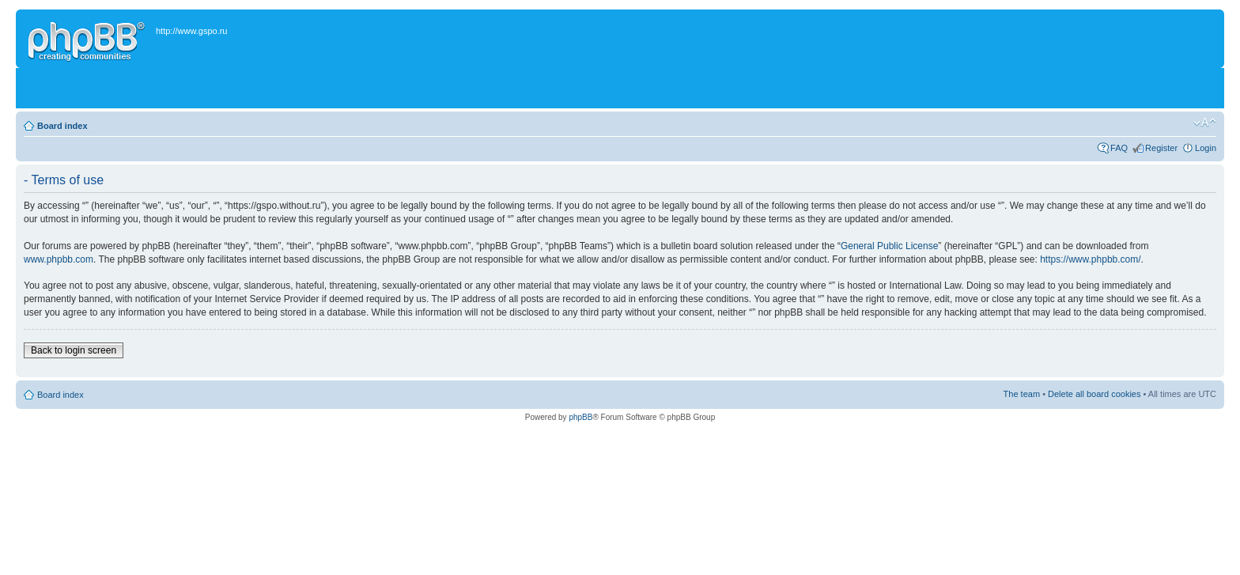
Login (1205, 148)
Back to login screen (73, 350)
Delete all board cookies (1094, 394)
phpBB (580, 417)
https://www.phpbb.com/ (1090, 259)
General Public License (889, 246)
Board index (62, 126)
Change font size (1204, 122)
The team (1022, 394)
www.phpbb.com (58, 259)
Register (1161, 148)
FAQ (1119, 148)
